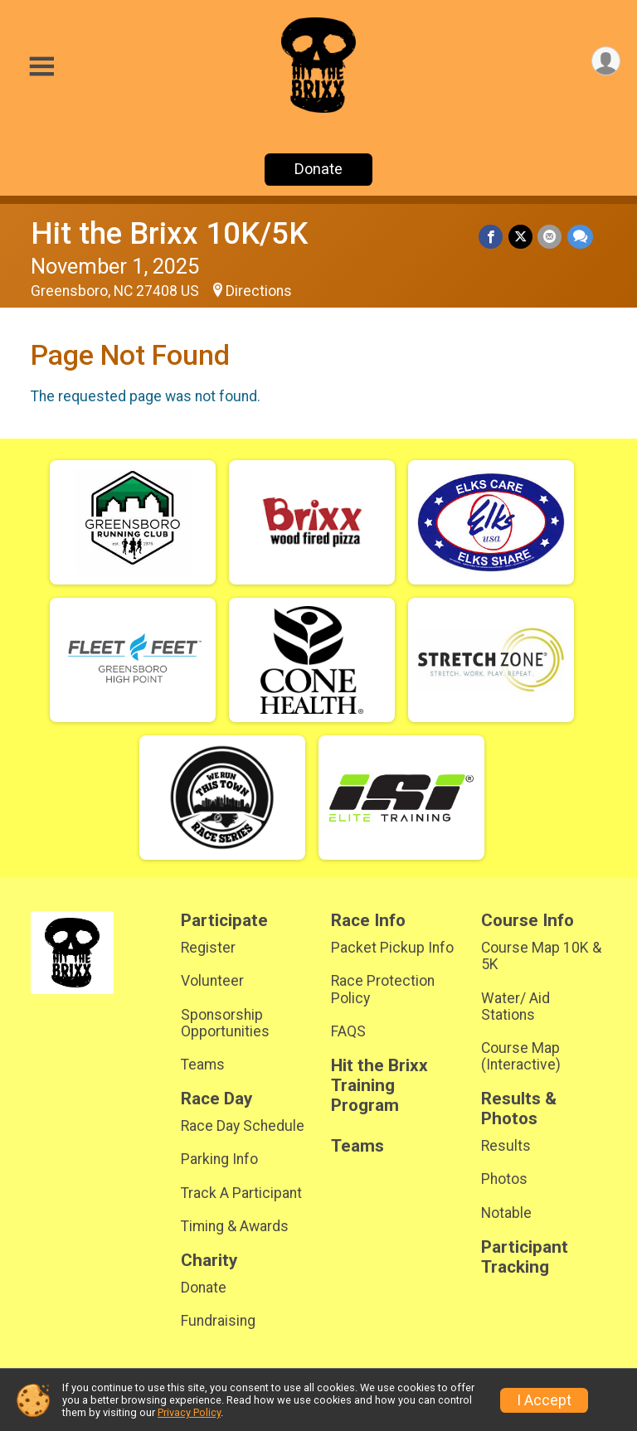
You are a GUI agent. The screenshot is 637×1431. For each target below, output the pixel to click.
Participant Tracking (524, 1257)
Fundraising (218, 1320)
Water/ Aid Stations (515, 1006)
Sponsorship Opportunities (225, 1023)
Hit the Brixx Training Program (379, 1085)
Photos (504, 1179)
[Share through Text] (580, 237)
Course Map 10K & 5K (541, 956)
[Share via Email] (550, 237)
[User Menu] (605, 61)
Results (506, 1146)
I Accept (544, 1400)
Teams (203, 1064)
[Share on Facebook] (492, 237)
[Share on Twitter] (521, 237)
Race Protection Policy (383, 989)
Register (208, 947)
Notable (506, 1213)
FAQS (348, 1031)
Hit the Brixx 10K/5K (169, 233)
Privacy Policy (189, 1412)
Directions (259, 291)
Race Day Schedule (242, 1126)
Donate (318, 168)
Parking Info (219, 1159)
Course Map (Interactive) (521, 1056)
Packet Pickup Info (392, 947)
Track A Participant (241, 1193)
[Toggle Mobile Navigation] (41, 67)
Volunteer (212, 981)
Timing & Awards (235, 1226)
